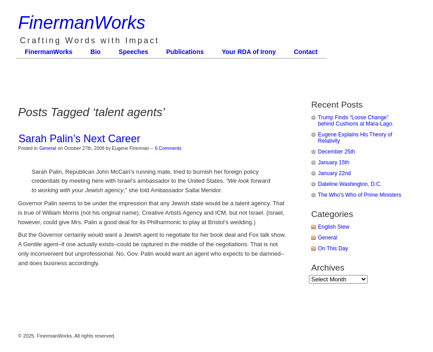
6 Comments (168, 148)
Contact (306, 51)
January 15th (333, 162)
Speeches (133, 51)
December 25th (336, 152)
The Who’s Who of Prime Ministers (359, 195)
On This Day (333, 248)
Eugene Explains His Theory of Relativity (355, 137)
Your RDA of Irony (249, 51)
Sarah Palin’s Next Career (79, 138)
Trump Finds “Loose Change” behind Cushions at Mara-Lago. (355, 120)
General (47, 148)
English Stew (333, 227)
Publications (184, 51)
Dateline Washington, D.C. (350, 184)
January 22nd (334, 173)
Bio (96, 51)
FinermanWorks (81, 22)
